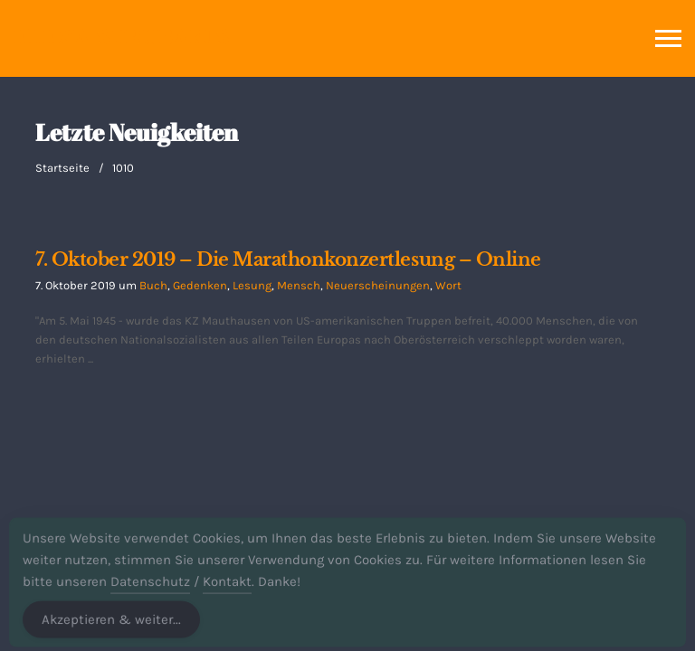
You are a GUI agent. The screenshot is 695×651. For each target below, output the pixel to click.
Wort (448, 285)
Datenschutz (150, 588)
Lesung (252, 285)
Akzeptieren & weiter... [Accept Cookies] (111, 626)
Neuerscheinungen (378, 285)
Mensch (298, 285)
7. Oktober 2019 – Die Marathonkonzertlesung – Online (288, 259)
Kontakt (227, 588)
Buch (153, 285)
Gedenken (200, 285)
